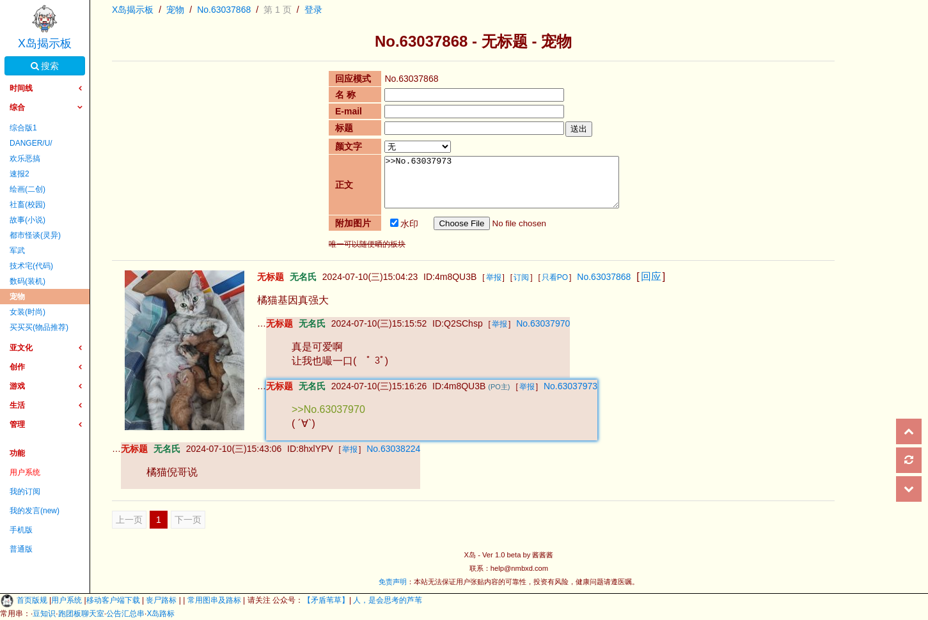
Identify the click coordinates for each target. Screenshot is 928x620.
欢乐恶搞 (25, 158)
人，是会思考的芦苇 (386, 600)
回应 (651, 276)
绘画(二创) (27, 189)
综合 (17, 107)
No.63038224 (393, 449)
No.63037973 (570, 386)
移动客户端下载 (114, 600)
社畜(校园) (27, 204)
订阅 (521, 277)
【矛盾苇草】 (326, 600)
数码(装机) (27, 281)
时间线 (21, 88)
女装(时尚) (27, 311)
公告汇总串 (125, 613)
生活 (17, 405)
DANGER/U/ (31, 143)
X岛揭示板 (45, 43)
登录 (313, 9)
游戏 (17, 386)
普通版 (21, 549)
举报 (493, 277)
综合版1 (23, 127)
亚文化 (21, 347)
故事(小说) (27, 219)
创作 (17, 366)
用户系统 (25, 472)
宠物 (17, 296)
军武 (17, 250)
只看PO (555, 277)
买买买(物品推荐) (39, 327)
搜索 (45, 66)
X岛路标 (160, 613)
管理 (17, 424)
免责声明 (393, 581)
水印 (404, 224)
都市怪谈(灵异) (35, 235)
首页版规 (33, 600)
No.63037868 (224, 9)
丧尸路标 (161, 600)
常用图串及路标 (214, 600)
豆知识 (44, 613)
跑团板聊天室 (81, 613)
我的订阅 (25, 491)
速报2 (19, 173)
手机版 (21, 529)
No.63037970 (543, 323)
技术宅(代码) (31, 265)
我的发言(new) (34, 510)
